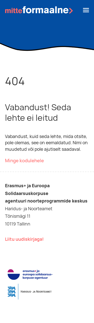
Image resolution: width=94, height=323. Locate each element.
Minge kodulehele (24, 161)
